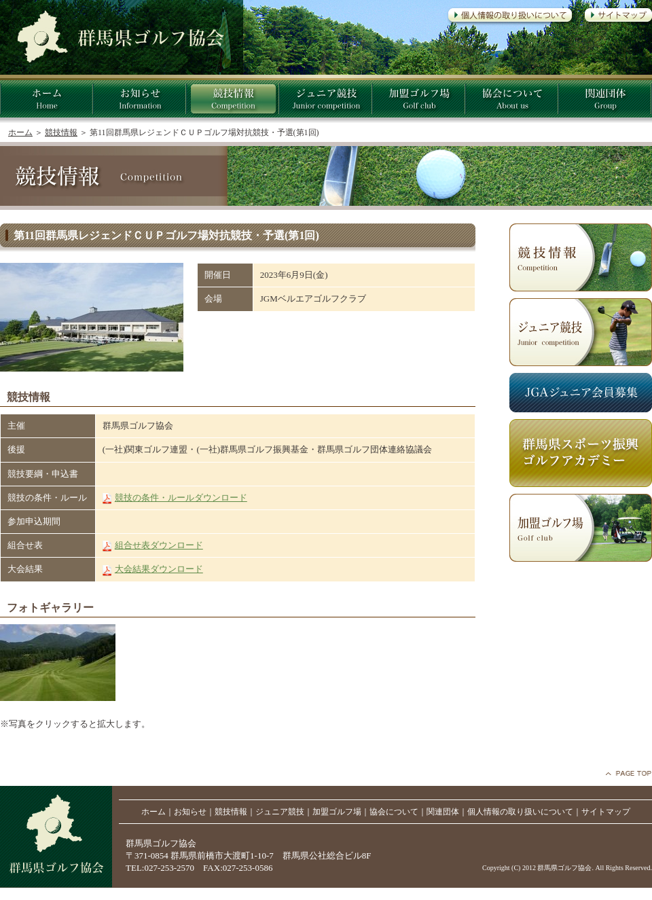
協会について (393, 811)
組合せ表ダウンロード (159, 545)
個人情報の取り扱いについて (520, 811)
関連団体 (443, 811)
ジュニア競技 (279, 811)
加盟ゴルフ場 (336, 811)
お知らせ (190, 811)
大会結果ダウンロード (159, 569)
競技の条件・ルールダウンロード (181, 497)
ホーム (20, 132)
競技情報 (61, 132)
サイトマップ (605, 811)
